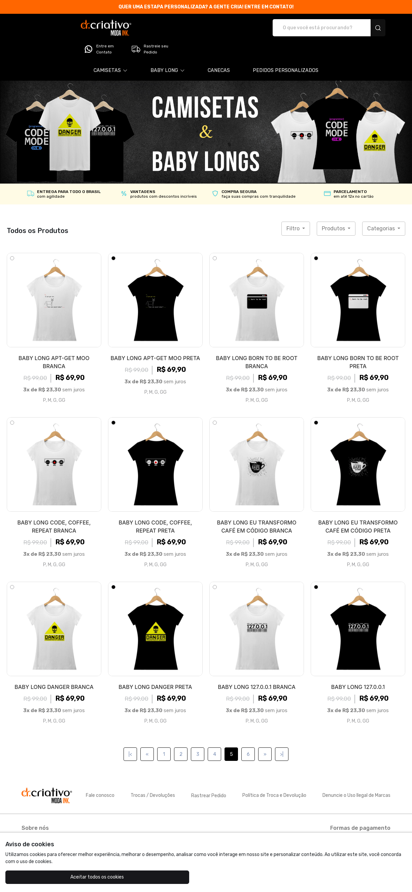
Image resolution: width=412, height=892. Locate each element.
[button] (110, 52)
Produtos (334, 209)
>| (281, 735)
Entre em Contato (314, 28)
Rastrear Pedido (208, 777)
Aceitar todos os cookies (39, 877)
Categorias (381, 209)
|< (130, 735)
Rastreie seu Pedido (364, 28)
